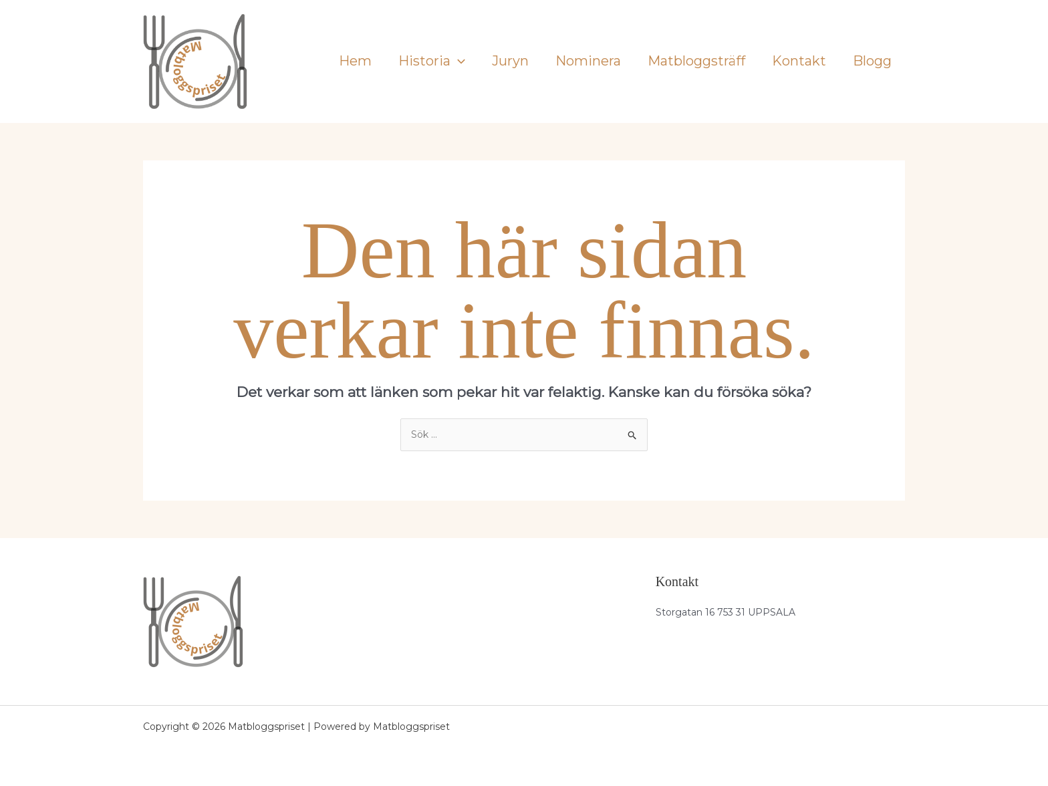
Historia (431, 60)
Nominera (588, 60)
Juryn (510, 60)
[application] (457, 60)
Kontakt (799, 60)
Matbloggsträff (696, 60)
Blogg (872, 60)
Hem (355, 60)
